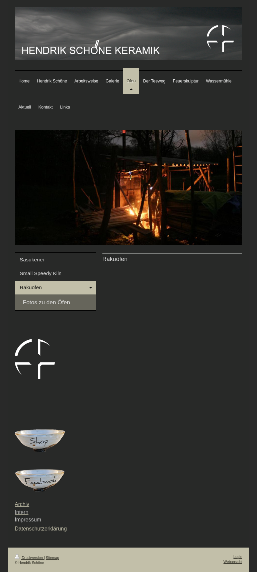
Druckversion (29, 558)
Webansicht (233, 562)
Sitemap (52, 558)
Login (238, 557)
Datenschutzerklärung (41, 529)
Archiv (22, 504)
